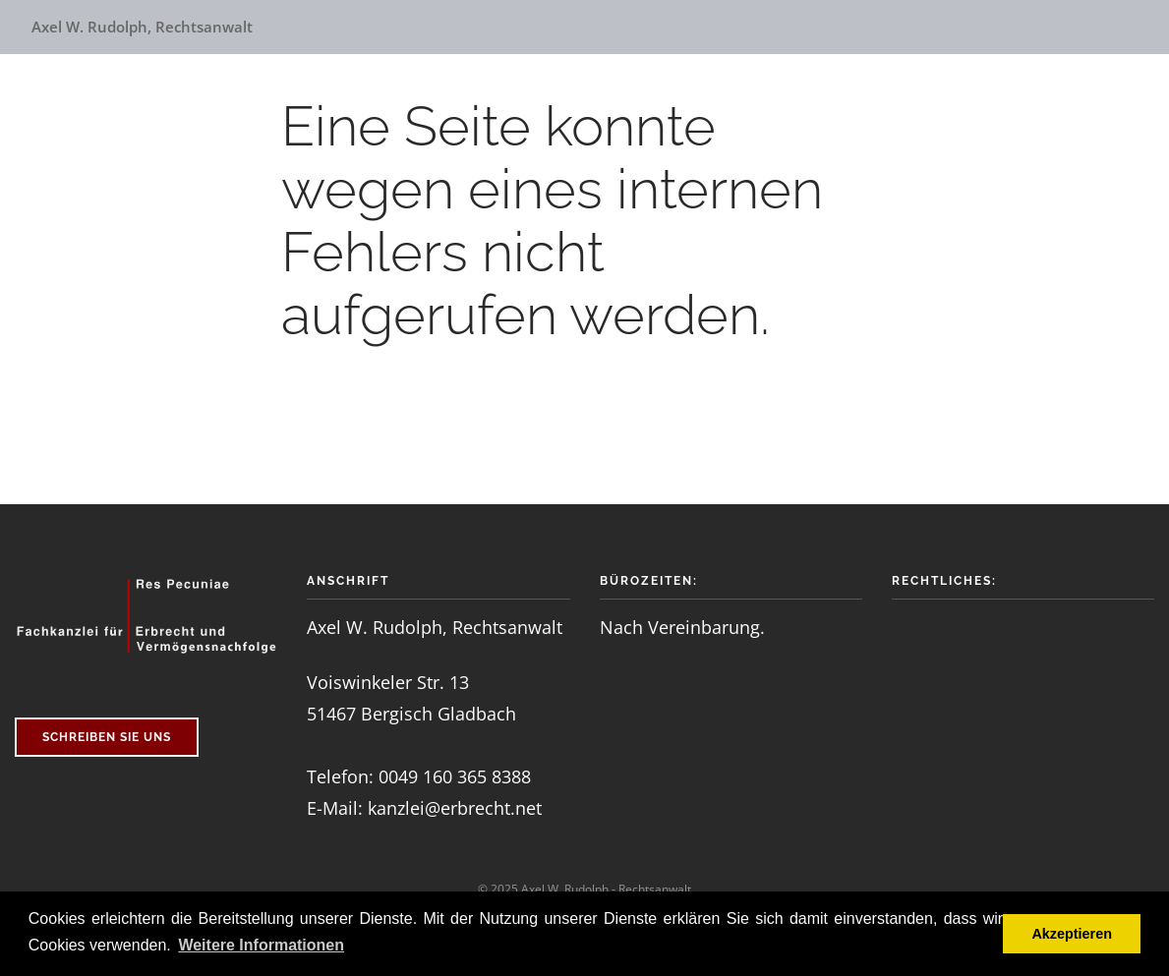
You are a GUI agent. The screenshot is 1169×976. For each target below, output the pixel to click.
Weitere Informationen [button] (261, 945)
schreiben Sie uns (106, 737)
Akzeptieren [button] (1071, 934)
